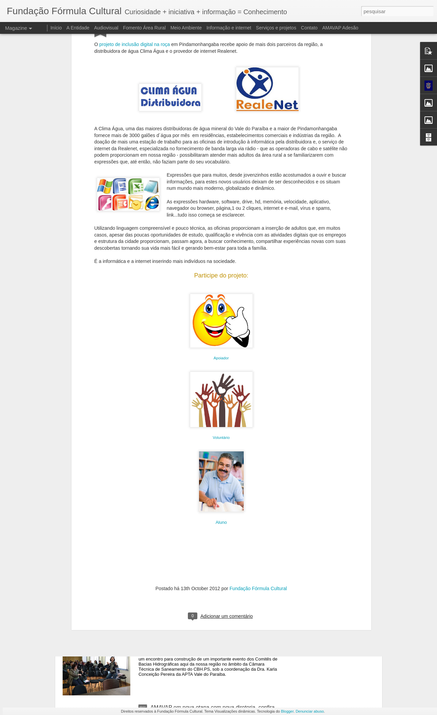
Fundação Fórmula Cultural (258, 490)
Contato (309, 27)
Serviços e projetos (276, 27)
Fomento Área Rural (144, 27)
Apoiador (221, 260)
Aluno (221, 424)
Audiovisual (106, 27)
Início (56, 27)
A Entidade (77, 27)
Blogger (287, 711)
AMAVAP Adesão (340, 27)
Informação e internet (228, 27)
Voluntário (221, 339)
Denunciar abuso (310, 711)
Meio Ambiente (186, 27)
